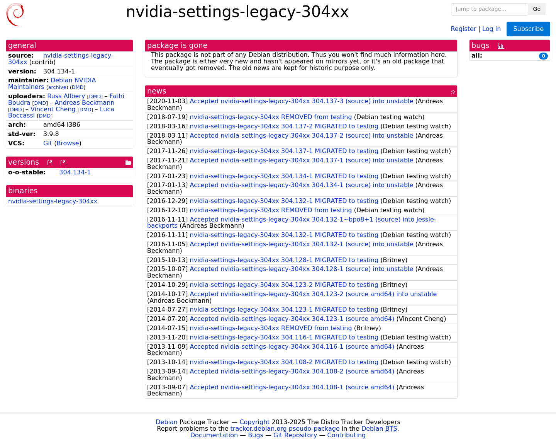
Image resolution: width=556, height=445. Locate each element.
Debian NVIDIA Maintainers (52, 83)
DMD (78, 87)
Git (47, 143)
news (156, 91)
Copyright (254, 422)
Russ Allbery (66, 96)
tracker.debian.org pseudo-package (285, 428)
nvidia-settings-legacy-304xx (61, 59)
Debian (167, 422)
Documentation (214, 435)
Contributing (346, 435)
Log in (491, 28)
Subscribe (528, 28)
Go (537, 9)
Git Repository (295, 435)
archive (57, 87)
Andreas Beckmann (84, 102)
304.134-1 (75, 172)
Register (463, 28)
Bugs (255, 435)
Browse (67, 143)
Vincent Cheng (53, 109)
